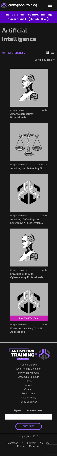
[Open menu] (50, 5)
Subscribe (28, 426)
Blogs (28, 381)
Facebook (34, 446)
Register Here (38, 18)
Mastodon (12, 443)
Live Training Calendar (28, 368)
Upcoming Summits (28, 377)
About (28, 385)
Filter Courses (13, 52)
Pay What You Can (28, 373)
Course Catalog (28, 364)
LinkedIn (31, 443)
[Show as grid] (47, 52)
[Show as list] (53, 52)
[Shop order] (38, 59)
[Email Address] (28, 417)
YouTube (45, 443)
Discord (21, 446)
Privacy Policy (28, 397)
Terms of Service (28, 401)
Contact (28, 389)
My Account (28, 393)
